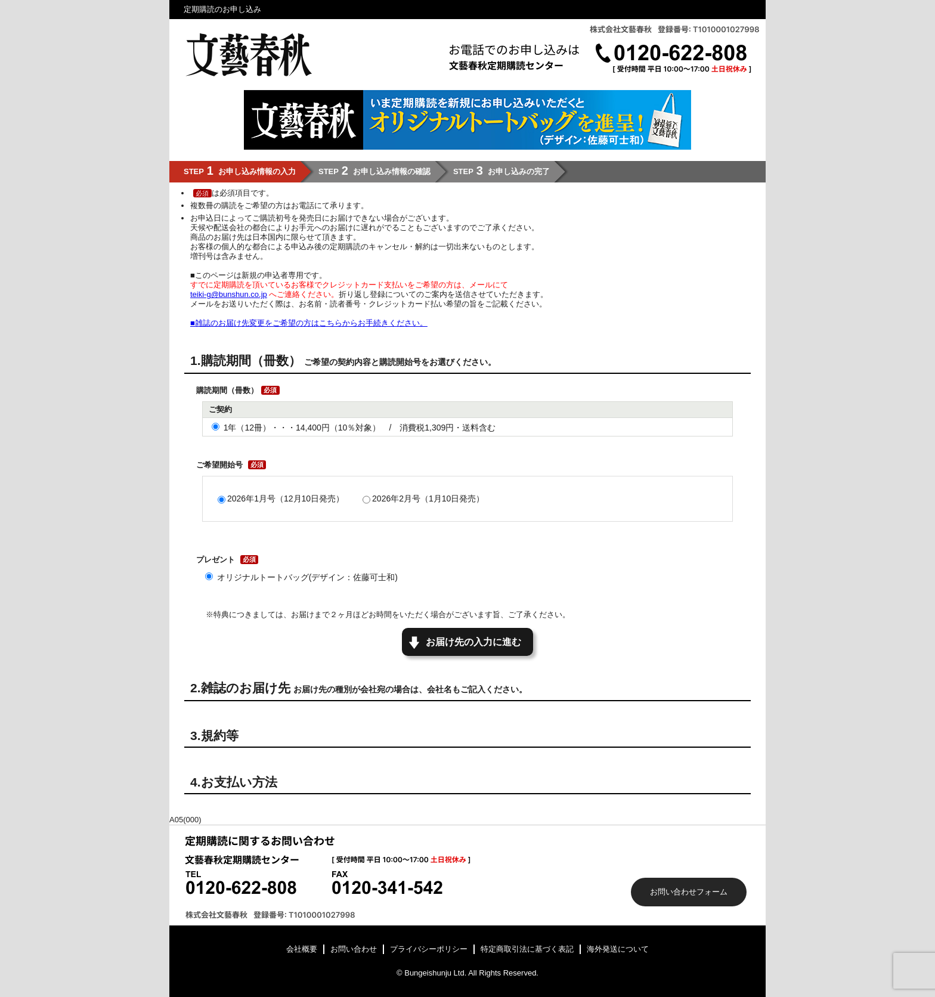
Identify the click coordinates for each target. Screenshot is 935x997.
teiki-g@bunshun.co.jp (228, 294)
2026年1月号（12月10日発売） (285, 498)
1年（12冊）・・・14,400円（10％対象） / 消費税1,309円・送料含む (360, 427)
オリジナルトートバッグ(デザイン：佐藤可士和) (307, 577)
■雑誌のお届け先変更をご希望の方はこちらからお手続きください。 (309, 322)
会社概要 (301, 949)
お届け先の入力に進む (473, 642)
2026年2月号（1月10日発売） (428, 498)
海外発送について (618, 949)
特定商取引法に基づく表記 (527, 949)
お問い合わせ (353, 949)
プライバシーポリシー (429, 949)
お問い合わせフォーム (688, 891)
